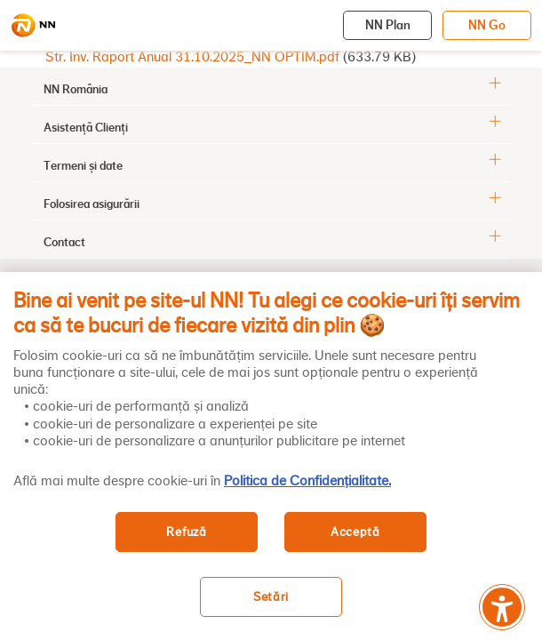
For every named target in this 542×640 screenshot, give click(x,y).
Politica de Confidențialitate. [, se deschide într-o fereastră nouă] (307, 481)
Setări (271, 597)
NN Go (487, 25)
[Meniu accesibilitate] (502, 607)
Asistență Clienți (86, 127)
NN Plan (387, 25)
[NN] (33, 25)
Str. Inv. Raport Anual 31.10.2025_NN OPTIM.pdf (192, 57)
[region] (271, 456)
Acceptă (355, 532)
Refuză (186, 532)
